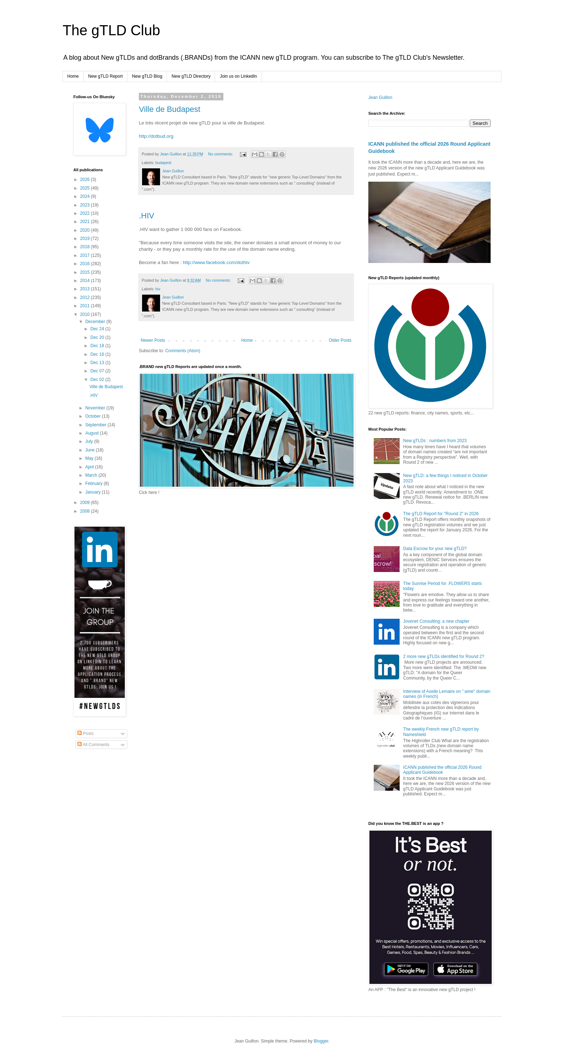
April (90, 466)
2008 (85, 511)
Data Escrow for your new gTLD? (435, 548)
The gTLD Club (111, 30)
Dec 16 (97, 354)
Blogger (321, 1041)
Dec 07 (97, 370)
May (90, 458)
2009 (85, 502)
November (95, 407)
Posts (85, 733)
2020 (85, 230)
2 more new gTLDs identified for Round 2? (443, 656)
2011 (85, 305)
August (92, 433)
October (93, 416)
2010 (85, 314)
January (93, 492)
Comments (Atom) (182, 350)
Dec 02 (97, 379)
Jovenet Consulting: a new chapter (436, 621)
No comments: (221, 154)
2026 (85, 179)
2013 (85, 288)
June (90, 450)
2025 (85, 188)
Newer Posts (153, 340)
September (96, 424)
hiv (157, 289)
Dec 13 (97, 362)
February (94, 483)
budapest (163, 162)
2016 (85, 263)
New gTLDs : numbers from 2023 (435, 440)
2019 (85, 238)
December (95, 321)
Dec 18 (97, 345)
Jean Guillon (380, 97)
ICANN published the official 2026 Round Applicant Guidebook (442, 770)
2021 (85, 221)
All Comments (93, 744)
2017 (85, 255)
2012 (85, 297)
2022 (85, 213)
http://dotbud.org (156, 136)
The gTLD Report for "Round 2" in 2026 (441, 513)
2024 (85, 196)
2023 (85, 205)
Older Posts (340, 340)
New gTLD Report (105, 76)
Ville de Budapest (169, 109)
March (92, 475)
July (89, 441)
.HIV (146, 215)
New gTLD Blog (147, 76)
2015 (85, 272)
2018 (85, 246)
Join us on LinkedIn (238, 76)
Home (73, 76)
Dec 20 (97, 337)
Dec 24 (97, 328)
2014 (85, 280)
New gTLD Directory (191, 76)
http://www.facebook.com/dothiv (216, 262)
